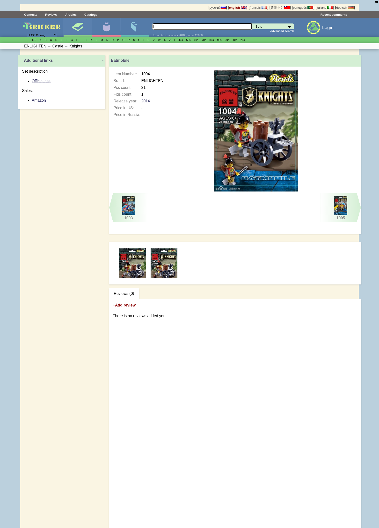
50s (188, 39)
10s (235, 39)
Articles (71, 14)
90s (219, 39)
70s (204, 39)
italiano (325, 7)
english (238, 7)
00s (227, 39)
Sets (78, 27)
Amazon (39, 100)
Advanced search (282, 31)
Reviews (51, 14)
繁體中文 (280, 7)
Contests (30, 14)
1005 (341, 208)
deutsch (345, 7)
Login (328, 27)
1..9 (34, 39)
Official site (41, 81)
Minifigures (106, 27)
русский (218, 7)
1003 (128, 208)
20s (243, 39)
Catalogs (90, 14)
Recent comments (334, 14)
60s (196, 39)
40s (180, 39)
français (258, 7)
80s (212, 39)
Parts (135, 27)
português (303, 7)
